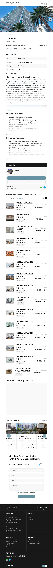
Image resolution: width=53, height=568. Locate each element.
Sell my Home (31, 540)
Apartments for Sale (11, 541)
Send (26, 496)
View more (44, 420)
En (43, 565)
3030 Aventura (22, 436)
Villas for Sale (9, 545)
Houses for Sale (10, 543)
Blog (29, 520)
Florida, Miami (14, 34)
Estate (7, 546)
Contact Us (30, 519)
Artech (40, 436)
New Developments (11, 540)
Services (30, 517)
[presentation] (2, 19)
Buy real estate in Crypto (34, 543)
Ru (45, 565)
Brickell (21, 34)
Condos (8, 34)
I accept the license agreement (27, 492)
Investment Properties (33, 541)
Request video (27, 182)
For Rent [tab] (20, 198)
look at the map (41, 45)
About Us (30, 515)
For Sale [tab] (11, 198)
